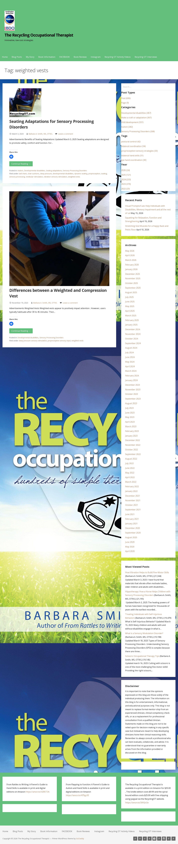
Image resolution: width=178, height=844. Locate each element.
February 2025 (132, 320)
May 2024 (129, 361)
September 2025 (133, 287)
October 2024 (131, 338)
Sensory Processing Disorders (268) (138, 131)
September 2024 (133, 343)
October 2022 (131, 449)
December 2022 (132, 440)
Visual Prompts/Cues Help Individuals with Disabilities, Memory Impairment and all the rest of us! (148, 209)
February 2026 (132, 264)
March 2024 (130, 371)
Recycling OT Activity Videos (118, 57)
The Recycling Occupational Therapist (39, 35)
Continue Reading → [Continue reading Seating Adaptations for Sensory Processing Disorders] (21, 163)
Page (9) (125, 102)
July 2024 (129, 352)
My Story (30, 57)
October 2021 (131, 505)
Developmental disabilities (34, 170)
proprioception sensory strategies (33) (139, 150)
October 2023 (131, 394)
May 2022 (129, 472)
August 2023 (131, 403)
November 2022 (132, 445)
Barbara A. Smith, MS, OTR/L (41, 134)
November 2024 (132, 334)
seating (104, 173)
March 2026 (130, 260)
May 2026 (129, 250)
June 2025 (130, 301)
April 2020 (130, 551)
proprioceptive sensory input (59, 340)
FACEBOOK (64, 57)
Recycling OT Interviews (146, 57)
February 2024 (132, 375)
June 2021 (130, 514)
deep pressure (46, 173)
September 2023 (133, 398)
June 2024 (130, 357)
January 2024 (131, 380)
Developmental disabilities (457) (136, 113)
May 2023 (129, 417)
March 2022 (130, 481)
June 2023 (130, 412)
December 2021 (132, 495)
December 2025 (132, 274)
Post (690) (126, 98)
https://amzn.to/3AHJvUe (137, 802)
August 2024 (131, 347)
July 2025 (129, 297)
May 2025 (129, 306)
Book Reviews (80, 57)
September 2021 (133, 509)
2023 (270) (126, 184)
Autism (20, 170)
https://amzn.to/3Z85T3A (37, 791)
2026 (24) (125, 170)
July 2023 (129, 408)
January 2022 (131, 491)
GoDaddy (80, 838)
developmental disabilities (63, 173)
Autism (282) (127, 126)
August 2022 (131, 458)
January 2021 (131, 523)
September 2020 (133, 532)
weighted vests (74, 176)
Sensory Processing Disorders (75, 170)
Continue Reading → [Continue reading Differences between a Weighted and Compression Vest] (21, 330)
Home (5, 57)
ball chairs (23, 173)
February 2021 (132, 519)
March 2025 (130, 315)
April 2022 (130, 477)
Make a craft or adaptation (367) (136, 117)
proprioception (94, 173)
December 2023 (132, 384)
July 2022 (129, 463)
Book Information (46, 57)
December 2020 (132, 528)
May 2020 (129, 546)
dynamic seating (80, 173)
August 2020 (131, 537)
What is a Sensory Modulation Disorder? (144, 633)
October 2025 (131, 283)
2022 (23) (125, 188)
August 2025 (131, 292)
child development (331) (132, 122)
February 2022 (132, 486)
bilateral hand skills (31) (132, 155)
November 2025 (132, 278)
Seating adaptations (54, 170)
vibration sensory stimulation (55, 176)
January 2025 (131, 324)
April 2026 (130, 255)
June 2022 (130, 468)
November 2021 (132, 500)
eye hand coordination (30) (133, 160)
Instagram (96, 57)
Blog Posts (17, 57)
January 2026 (131, 269)
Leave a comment (65, 134)
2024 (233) (126, 179)
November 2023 (132, 389)
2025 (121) (126, 174)
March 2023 (130, 426)
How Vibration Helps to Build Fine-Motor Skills (147, 572)
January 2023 (131, 435)
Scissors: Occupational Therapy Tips (142, 656)
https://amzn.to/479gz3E (77, 795)
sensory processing (17, 176)
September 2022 (133, 454)
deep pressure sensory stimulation (33, 340)
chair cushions (33, 173)
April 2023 (130, 421)
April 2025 (130, 311)
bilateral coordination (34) (133, 146)
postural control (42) (131, 141)
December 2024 (132, 329)
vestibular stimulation (34, 176)
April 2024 (130, 366)
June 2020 (130, 542)
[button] (11, 157)
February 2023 (132, 431)
